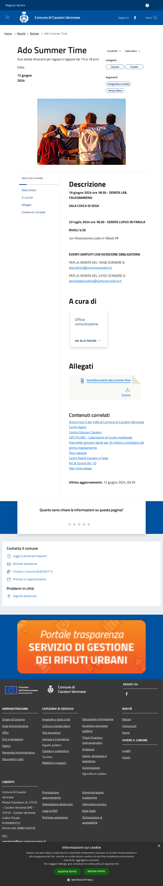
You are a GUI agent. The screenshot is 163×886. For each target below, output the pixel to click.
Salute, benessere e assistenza (94, 758)
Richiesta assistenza (55, 817)
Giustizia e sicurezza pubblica (95, 728)
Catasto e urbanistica (55, 751)
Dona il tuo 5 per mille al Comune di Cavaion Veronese (106, 421)
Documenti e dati (13, 759)
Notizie (34, 33)
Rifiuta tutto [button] (96, 871)
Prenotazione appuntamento (51, 795)
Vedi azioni (133, 51)
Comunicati (129, 726)
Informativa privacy (94, 804)
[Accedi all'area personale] (147, 5)
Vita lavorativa (51, 732)
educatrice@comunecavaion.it (90, 267)
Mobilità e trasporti (54, 763)
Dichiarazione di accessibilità (92, 820)
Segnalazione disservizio (57, 804)
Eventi (126, 757)
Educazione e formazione (97, 719)
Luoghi (126, 751)
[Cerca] (155, 17)
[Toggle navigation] (7, 17)
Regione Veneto (15, 5)
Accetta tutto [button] (67, 871)
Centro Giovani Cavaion (85, 432)
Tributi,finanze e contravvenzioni (92, 740)
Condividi (114, 51)
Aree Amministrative (15, 726)
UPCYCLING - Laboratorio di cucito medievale (100, 437)
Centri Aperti (77, 427)
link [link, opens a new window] (117, 863)
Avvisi (126, 732)
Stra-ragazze (78, 452)
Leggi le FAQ (50, 811)
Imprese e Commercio (55, 739)
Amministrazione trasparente (93, 795)
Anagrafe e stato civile (56, 719)
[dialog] (81, 864)
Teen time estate (80, 468)
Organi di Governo (13, 719)
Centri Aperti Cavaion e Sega (88, 458)
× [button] (158, 846)
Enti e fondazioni (12, 739)
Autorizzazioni (91, 767)
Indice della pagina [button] (32, 178)
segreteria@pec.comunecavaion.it (24, 841)
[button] (81, 880)
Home (8, 33)
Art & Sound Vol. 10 (82, 463)
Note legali (89, 811)
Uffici (5, 732)
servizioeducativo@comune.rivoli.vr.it (95, 280)
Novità (21, 33)
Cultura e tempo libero (56, 726)
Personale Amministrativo (18, 752)
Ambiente (88, 749)
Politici (6, 746)
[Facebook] (133, 17)
